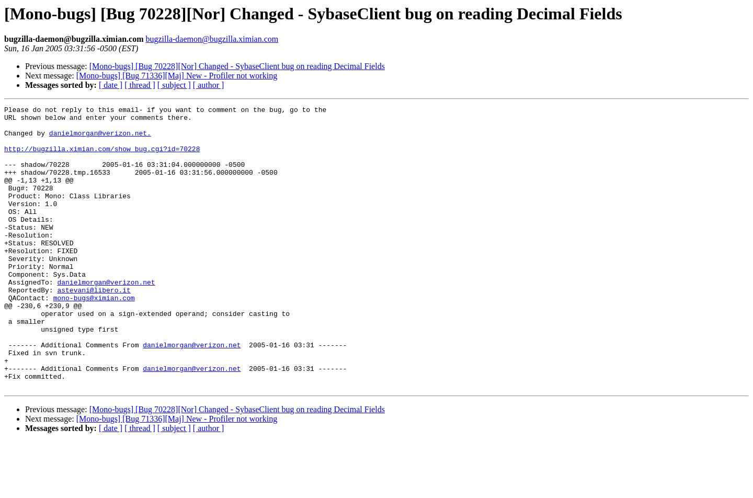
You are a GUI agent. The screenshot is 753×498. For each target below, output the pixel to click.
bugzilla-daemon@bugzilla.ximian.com (211, 39)
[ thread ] (139, 85)
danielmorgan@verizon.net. (100, 139)
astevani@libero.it (93, 327)
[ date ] (110, 85)
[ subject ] (174, 85)
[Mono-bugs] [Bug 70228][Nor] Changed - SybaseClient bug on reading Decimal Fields (237, 66)
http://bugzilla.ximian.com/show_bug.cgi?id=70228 (102, 158)
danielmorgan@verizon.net (106, 318)
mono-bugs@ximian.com (94, 337)
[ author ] (208, 85)
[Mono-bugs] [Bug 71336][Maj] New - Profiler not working (176, 75)
